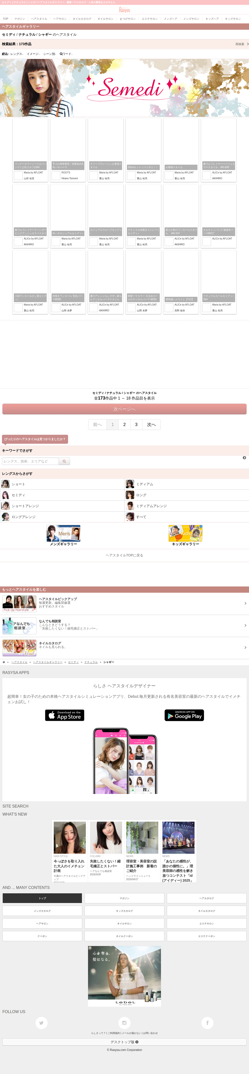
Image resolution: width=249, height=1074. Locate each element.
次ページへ (124, 409)
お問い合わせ (150, 1033)
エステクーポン (206, 936)
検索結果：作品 (125, 44)
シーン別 (49, 54)
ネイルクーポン (124, 936)
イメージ (33, 54)
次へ (151, 424)
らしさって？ (98, 1033)
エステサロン (206, 923)
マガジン (124, 898)
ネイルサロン (124, 923)
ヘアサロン (42, 923)
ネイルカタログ (206, 911)
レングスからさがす (17, 474)
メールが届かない (131, 1033)
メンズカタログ (42, 911)
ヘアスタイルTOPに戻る (124, 555)
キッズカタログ (124, 911)
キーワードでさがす (17, 450)
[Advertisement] (124, 354)
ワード (66, 54)
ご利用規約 (114, 1033)
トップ (42, 898)
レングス (17, 54)
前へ (97, 424)
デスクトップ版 (124, 1042)
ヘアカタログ (206, 898)
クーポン (42, 936)
